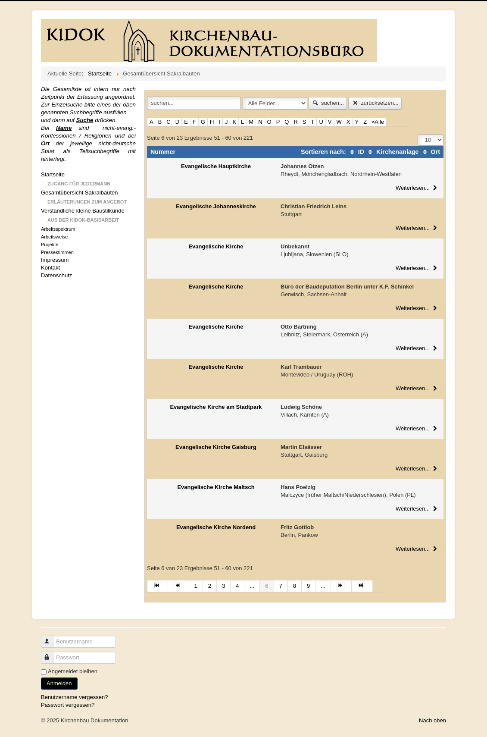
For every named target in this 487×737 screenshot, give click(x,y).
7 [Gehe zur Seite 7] (280, 586)
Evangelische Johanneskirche (216, 206)
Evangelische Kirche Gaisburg (215, 447)
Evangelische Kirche (215, 246)
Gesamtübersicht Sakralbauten (79, 192)
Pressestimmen (57, 252)
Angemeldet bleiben (72, 671)
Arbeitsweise (54, 236)
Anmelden (59, 683)
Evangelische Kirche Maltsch (215, 487)
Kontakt (50, 267)
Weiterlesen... (417, 188)
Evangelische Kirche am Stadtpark (216, 407)
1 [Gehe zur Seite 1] (195, 586)
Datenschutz (56, 275)
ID (356, 151)
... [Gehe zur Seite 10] (323, 586)
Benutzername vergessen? (74, 697)
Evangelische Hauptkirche (216, 166)
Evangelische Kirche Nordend (216, 527)
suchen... (328, 103)
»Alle (377, 122)
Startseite (53, 174)
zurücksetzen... (374, 103)
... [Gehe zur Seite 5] (252, 586)
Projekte (49, 244)
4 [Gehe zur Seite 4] (237, 586)
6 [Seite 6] (266, 586)
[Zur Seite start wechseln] (157, 586)
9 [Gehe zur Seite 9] (308, 586)
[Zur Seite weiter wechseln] (341, 586)
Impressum (55, 260)
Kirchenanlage (392, 151)
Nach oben (432, 720)
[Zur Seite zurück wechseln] (178, 586)
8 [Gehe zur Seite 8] (294, 586)
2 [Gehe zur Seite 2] (209, 586)
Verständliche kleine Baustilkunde (83, 210)
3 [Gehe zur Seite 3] (223, 586)
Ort (430, 151)
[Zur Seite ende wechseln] (362, 586)
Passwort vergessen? (67, 705)
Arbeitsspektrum (58, 229)
